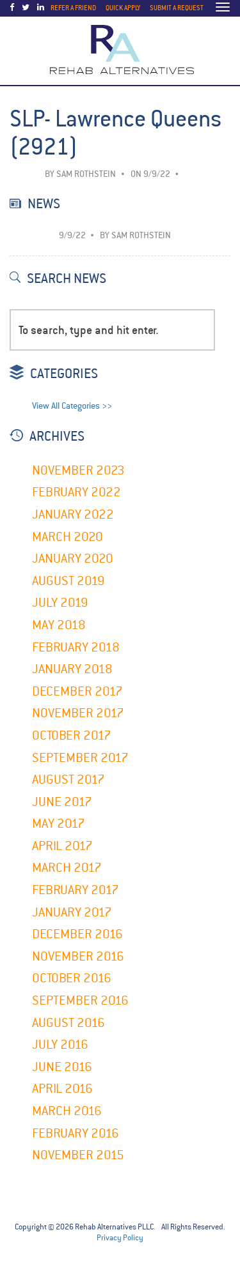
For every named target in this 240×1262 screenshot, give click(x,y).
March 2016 (67, 1111)
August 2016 (68, 1023)
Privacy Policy (120, 1238)
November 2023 (78, 470)
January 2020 (72, 558)
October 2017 (71, 735)
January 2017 (72, 912)
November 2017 (78, 713)
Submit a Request (177, 7)
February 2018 (76, 647)
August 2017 (68, 779)
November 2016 (78, 956)
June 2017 (62, 802)
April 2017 (62, 846)
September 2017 (80, 758)
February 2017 (75, 890)
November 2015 (78, 1155)
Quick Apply (123, 7)
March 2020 (67, 537)
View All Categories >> (72, 405)
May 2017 (58, 824)
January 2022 (73, 514)
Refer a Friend (73, 7)
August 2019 (68, 581)
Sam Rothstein (86, 174)
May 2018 (59, 625)
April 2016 (62, 1089)
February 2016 (75, 1133)
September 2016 (80, 1000)
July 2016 (60, 1045)
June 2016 (62, 1067)
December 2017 (77, 691)
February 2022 (76, 492)
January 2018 (72, 669)
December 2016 (77, 934)
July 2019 (60, 603)
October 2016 (71, 978)
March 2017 (67, 868)
